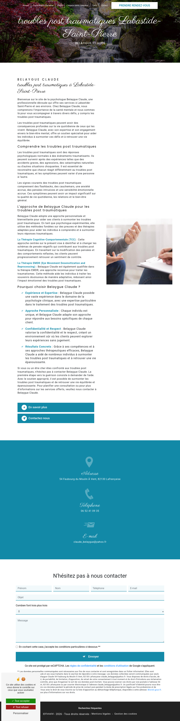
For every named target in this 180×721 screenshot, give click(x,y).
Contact (104, 5)
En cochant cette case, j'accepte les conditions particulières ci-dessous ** (59, 640)
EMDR (59, 5)
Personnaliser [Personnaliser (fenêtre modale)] (20, 713)
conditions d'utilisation (116, 659)
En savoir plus (34, 407)
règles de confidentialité (83, 659)
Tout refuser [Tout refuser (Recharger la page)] (21, 707)
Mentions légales (101, 714)
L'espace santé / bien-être (77, 5)
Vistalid (49, 714)
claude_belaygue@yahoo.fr (90, 535)
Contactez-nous (36, 418)
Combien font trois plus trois (31, 598)
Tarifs (94, 5)
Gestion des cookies (125, 714)
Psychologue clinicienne (43, 5)
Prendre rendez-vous (134, 5)
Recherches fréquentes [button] (90, 708)
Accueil (26, 5)
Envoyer (93, 650)
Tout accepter (21, 701)
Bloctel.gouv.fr (154, 683)
